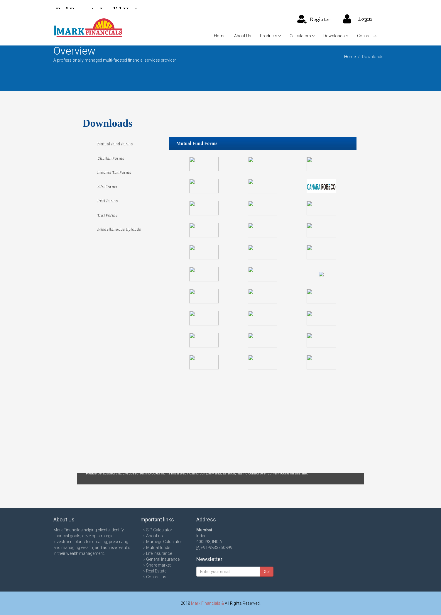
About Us (242, 35)
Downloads (335, 35)
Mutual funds (158, 547)
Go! (267, 571)
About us (154, 535)
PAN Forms (107, 200)
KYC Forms (107, 186)
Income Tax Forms (114, 172)
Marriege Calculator (164, 541)
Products (270, 35)
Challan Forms (110, 158)
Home (219, 35)
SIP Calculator (159, 530)
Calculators (302, 35)
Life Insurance (159, 553)
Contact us (156, 577)
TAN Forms (107, 215)
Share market (158, 565)
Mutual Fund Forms (114, 143)
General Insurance (163, 559)
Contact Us (367, 35)
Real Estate (156, 571)
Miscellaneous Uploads (119, 229)
